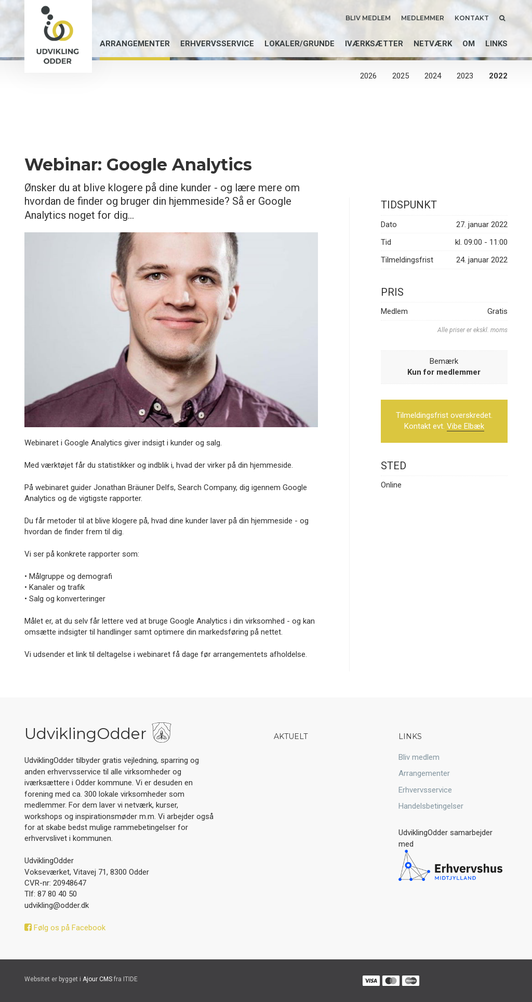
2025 (400, 76)
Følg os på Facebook (64, 927)
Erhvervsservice (217, 44)
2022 (498, 76)
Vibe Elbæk (465, 426)
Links (496, 44)
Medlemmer (422, 18)
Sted (393, 465)
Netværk (433, 44)
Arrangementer (135, 44)
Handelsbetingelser (430, 806)
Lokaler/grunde (299, 44)
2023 (465, 76)
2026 (368, 76)
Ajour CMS (97, 979)
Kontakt (472, 18)
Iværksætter (374, 44)
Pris (392, 292)
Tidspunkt (409, 205)
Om (468, 44)
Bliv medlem (368, 18)
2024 (432, 76)
